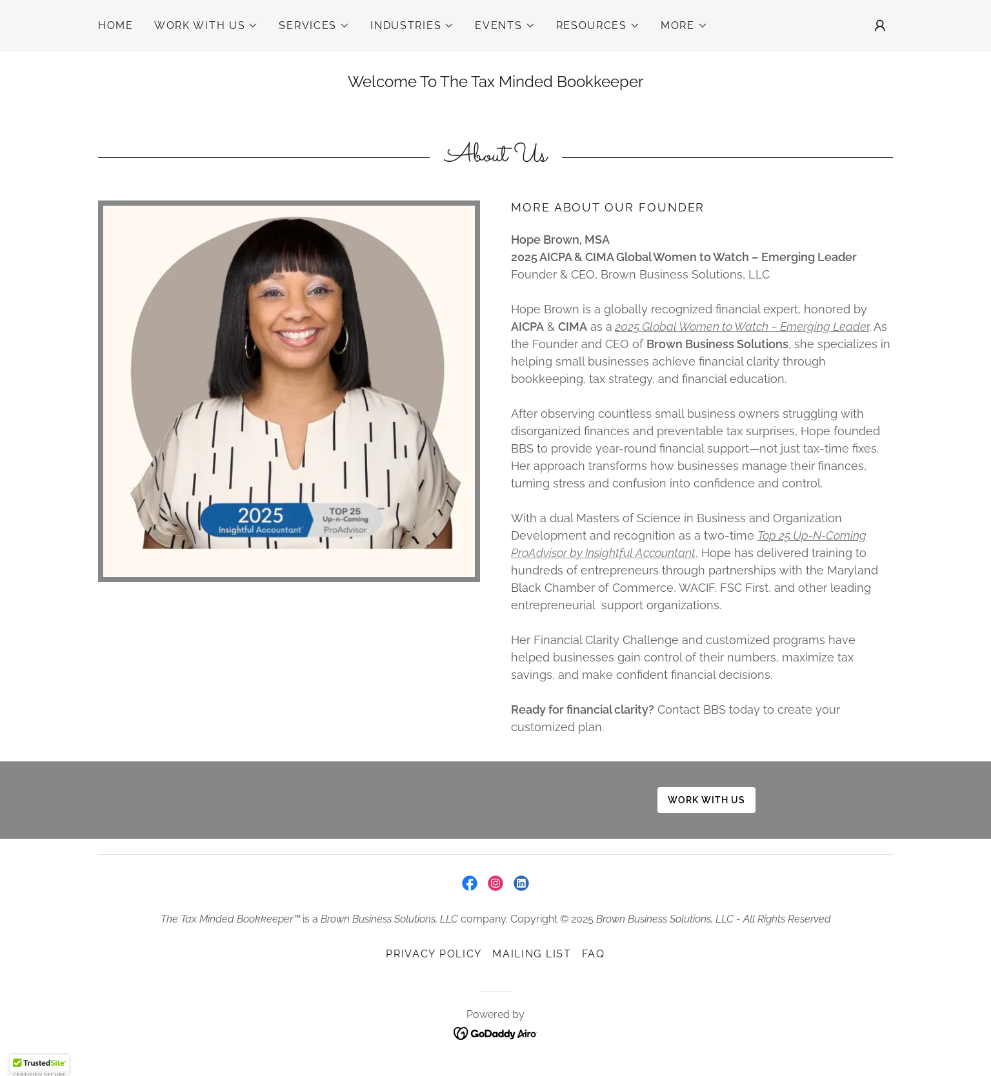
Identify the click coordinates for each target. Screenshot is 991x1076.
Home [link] (116, 25)
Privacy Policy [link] (434, 954)
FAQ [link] (593, 954)
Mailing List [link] (532, 954)
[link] (470, 883)
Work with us (706, 800)
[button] (206, 26)
